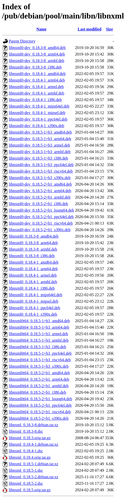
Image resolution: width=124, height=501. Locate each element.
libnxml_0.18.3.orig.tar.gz (30, 438)
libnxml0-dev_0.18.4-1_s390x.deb (36, 126)
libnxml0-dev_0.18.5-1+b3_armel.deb (39, 145)
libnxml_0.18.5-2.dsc (26, 483)
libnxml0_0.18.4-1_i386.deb (32, 288)
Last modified (89, 29)
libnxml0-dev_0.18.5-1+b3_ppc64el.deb (41, 165)
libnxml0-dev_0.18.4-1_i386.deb (35, 100)
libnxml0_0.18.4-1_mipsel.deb (33, 301)
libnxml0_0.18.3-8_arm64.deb (33, 243)
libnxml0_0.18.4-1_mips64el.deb (35, 295)
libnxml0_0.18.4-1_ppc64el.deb (34, 308)
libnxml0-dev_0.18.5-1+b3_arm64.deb (40, 139)
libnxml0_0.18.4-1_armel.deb (33, 275)
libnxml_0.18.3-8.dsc (26, 431)
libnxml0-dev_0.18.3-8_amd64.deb (37, 48)
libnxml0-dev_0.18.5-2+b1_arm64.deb (40, 191)
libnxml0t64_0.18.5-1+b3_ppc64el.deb (40, 353)
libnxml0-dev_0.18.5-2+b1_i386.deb (38, 204)
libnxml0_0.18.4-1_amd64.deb (33, 262)
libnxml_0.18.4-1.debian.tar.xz (33, 444)
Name (41, 29)
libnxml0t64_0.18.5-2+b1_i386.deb (37, 392)
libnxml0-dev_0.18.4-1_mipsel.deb (37, 113)
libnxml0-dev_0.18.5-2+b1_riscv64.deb (41, 223)
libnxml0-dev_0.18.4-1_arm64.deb (37, 80)
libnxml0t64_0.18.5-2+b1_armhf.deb (39, 386)
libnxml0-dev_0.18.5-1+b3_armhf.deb (40, 152)
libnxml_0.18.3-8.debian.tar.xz (33, 425)
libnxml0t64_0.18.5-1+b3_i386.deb (37, 347)
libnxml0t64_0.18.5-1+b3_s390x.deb (39, 366)
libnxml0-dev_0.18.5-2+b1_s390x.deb (40, 230)
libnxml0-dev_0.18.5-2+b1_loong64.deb (41, 210)
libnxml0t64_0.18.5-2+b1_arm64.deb (39, 379)
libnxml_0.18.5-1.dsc (26, 470)
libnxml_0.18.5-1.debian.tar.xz (33, 464)
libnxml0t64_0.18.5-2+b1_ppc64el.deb (40, 405)
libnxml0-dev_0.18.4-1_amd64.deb (37, 74)
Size (109, 29)
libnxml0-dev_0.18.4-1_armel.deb (36, 87)
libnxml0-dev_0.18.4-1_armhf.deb (36, 93)
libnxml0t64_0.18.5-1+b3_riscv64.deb (40, 360)
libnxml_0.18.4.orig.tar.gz (30, 457)
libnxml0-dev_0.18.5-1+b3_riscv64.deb (41, 171)
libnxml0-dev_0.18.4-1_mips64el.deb (39, 106)
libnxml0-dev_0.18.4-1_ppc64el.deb (38, 119)
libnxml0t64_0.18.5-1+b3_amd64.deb (39, 321)
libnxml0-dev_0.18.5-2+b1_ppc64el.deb (41, 217)
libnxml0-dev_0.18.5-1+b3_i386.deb (38, 158)
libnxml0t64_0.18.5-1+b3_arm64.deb (39, 327)
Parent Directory (22, 41)
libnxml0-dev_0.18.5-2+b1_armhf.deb (40, 197)
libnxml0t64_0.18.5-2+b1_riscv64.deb (40, 412)
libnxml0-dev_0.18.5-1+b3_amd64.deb (40, 132)
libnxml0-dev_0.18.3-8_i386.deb (35, 67)
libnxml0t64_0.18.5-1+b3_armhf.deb (39, 340)
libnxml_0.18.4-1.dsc (26, 451)
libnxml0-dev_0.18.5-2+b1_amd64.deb (40, 184)
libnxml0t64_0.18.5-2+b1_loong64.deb (40, 399)
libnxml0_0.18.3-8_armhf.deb (33, 249)
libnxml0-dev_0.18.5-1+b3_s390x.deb (40, 178)
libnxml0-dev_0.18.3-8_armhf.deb (36, 61)
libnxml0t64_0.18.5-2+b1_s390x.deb (39, 418)
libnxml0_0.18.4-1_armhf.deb (33, 282)
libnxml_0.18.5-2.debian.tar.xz (33, 477)
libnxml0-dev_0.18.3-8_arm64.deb (37, 54)
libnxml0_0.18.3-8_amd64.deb (33, 236)
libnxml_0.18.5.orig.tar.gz (30, 490)
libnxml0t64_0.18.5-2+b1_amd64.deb (39, 373)
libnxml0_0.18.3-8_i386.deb (32, 256)
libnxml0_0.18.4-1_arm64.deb (33, 269)
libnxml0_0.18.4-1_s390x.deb (33, 314)
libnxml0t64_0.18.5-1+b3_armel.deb (38, 334)
